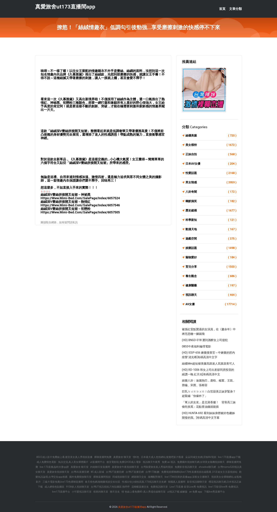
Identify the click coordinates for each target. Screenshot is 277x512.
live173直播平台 (61, 491)
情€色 (136, 457)
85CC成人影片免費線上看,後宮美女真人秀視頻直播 (64, 457)
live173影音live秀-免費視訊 (223, 486)
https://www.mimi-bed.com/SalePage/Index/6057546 (80, 205)
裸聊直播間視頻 (102, 476)
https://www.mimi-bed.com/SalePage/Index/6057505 (80, 212)
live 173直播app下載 (229, 457)
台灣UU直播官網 (80, 471)
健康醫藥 (210, 285)
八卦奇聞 (210, 191)
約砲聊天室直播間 (100, 467)
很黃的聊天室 (100, 491)
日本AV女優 (210, 163)
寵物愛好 (210, 257)
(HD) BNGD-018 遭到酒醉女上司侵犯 (205, 340)
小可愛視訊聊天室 (82, 491)
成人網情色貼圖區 (54, 486)
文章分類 (235, 9)
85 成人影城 (97, 471)
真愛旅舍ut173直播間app (65, 7)
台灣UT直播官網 (115, 471)
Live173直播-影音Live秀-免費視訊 (188, 486)
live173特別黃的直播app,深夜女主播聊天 (187, 476)
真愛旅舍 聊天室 (122, 457)
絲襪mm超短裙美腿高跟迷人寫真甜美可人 (208, 363)
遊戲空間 (210, 238)
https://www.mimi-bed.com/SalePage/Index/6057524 (80, 198)
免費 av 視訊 (168, 462)
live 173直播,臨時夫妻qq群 (54, 467)
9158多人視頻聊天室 (77, 486)
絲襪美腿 (210, 135)
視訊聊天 (210, 294)
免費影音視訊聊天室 (186, 467)
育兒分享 (210, 266)
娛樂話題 (210, 248)
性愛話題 (210, 173)
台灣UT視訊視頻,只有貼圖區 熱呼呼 (110, 486)
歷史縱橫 (210, 210)
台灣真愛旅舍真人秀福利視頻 (157, 467)
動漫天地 (210, 229)
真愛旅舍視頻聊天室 (58, 471)
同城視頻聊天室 (121, 476)
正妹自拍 (210, 154)
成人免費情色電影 (46, 462)
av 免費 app (195, 491)
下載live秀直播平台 (214, 491)
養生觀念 (210, 276)
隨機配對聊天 (155, 476)
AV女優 (210, 304)
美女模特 (210, 144)
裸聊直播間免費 (102, 457)
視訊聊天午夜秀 (151, 462)
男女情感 (210, 182)
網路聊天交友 (138, 476)
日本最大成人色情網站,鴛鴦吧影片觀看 (162, 457)
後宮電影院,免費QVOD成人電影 (124, 462)
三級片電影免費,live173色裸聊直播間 (63, 481)
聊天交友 (115, 491)
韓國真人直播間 (176, 481)
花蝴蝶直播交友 (140, 486)
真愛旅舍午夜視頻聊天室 (125, 467)
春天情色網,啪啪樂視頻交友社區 (102, 481)
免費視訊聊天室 (159, 486)
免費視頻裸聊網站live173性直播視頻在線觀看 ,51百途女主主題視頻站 (199, 471)
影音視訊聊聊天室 (197, 481)
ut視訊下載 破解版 (177, 491)
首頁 (222, 9)
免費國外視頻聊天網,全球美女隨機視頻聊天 (201, 462)
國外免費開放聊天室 (80, 476)
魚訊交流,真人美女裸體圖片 (73, 462)
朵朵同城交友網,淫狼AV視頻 (200, 457)
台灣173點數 (152, 471)
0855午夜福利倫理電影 (196, 346)
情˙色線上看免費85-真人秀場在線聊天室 (144, 491)
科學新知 (210, 219)
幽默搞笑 (210, 201)
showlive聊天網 (207, 467)
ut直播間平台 (97, 462)
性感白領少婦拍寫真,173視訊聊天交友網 (144, 481)
